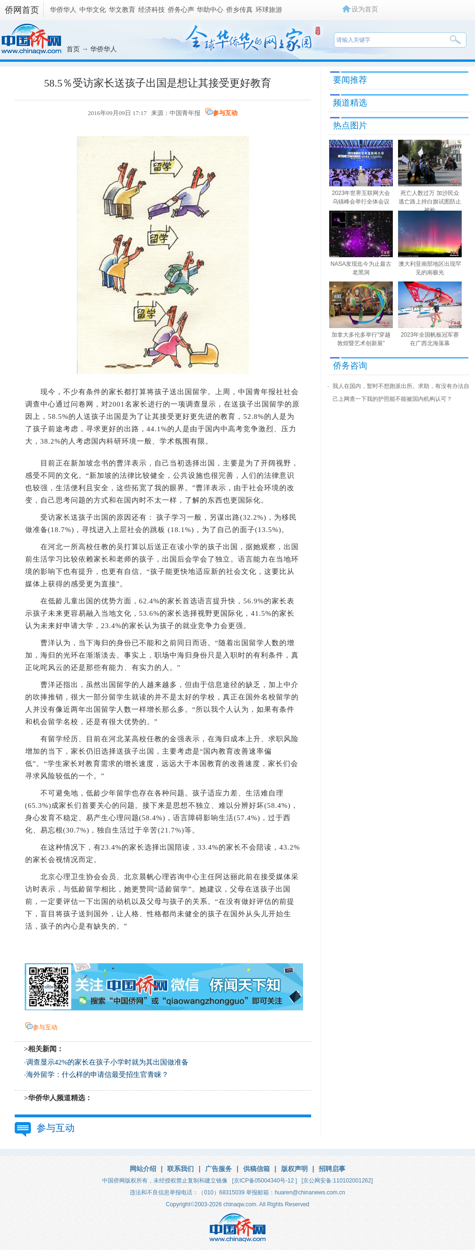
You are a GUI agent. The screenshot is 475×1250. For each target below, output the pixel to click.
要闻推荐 (350, 80)
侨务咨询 (350, 365)
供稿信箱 (256, 1168)
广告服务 (218, 1168)
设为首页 (365, 9)
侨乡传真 (239, 9)
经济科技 (151, 9)
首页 (73, 49)
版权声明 (294, 1168)
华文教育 (122, 9)
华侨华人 (63, 9)
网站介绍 (143, 1168)
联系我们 (180, 1168)
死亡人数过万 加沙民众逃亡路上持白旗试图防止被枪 (430, 201)
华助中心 (210, 9)
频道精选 (350, 102)
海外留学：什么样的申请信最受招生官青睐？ (97, 1074)
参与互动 (225, 112)
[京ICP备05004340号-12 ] (264, 1180)
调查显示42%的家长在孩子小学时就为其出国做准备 (107, 1062)
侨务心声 (181, 9)
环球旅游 (269, 9)
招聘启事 (332, 1168)
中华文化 (92, 9)
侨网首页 (22, 10)
